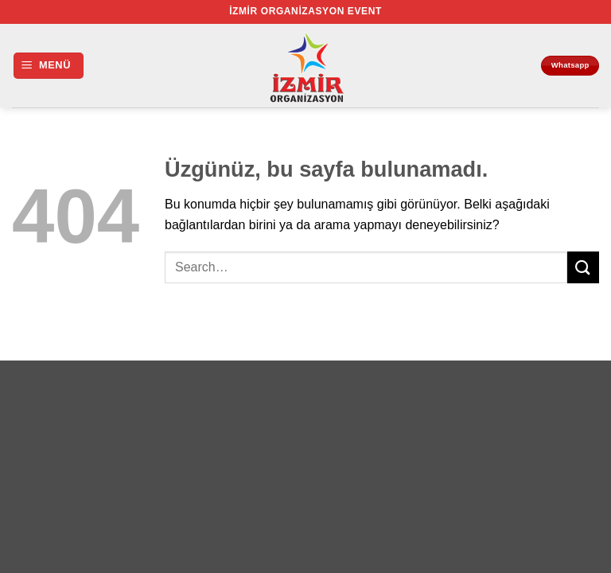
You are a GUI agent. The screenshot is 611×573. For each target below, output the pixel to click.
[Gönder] (583, 267)
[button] (49, 66)
